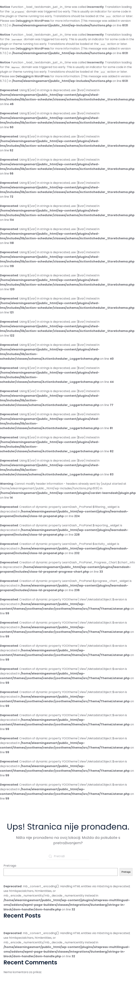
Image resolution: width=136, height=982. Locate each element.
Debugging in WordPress (33, 21)
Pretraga (10, 866)
